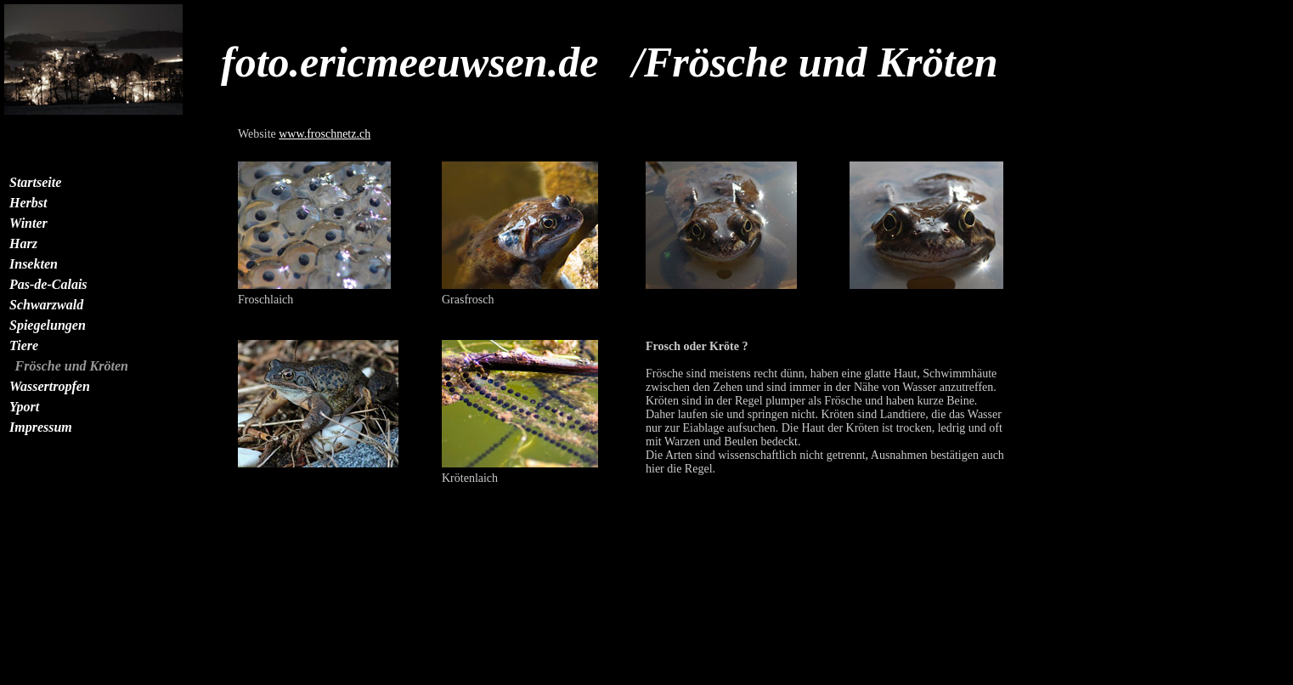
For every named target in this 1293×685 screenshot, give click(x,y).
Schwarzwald (46, 304)
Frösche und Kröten (71, 366)
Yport (24, 406)
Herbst (28, 202)
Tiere (23, 345)
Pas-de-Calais (48, 284)
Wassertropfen (49, 386)
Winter (28, 223)
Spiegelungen (47, 325)
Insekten (33, 264)
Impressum (40, 427)
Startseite (35, 182)
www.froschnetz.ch (324, 133)
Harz (23, 243)
